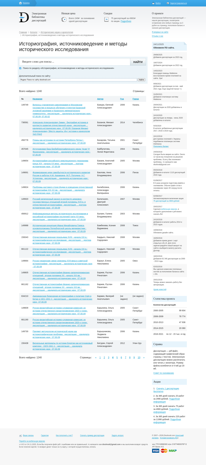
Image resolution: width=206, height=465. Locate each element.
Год (122, 99)
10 (139, 357)
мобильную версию (169, 209)
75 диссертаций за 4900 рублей (166, 201)
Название (37, 99)
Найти (138, 62)
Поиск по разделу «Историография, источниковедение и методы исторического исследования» (66, 68)
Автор (100, 99)
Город (136, 99)
